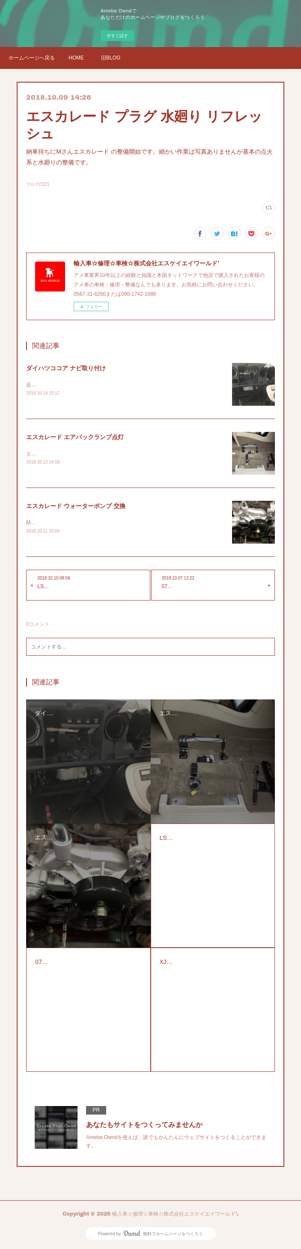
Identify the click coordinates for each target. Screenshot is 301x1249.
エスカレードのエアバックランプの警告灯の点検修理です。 (95, 454)
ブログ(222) (37, 184)
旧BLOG (110, 58)
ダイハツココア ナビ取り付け (66, 368)
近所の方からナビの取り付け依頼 (64, 385)
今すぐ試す (117, 35)
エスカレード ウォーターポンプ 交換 (75, 506)
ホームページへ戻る (32, 58)
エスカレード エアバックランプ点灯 (75, 437)
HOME (76, 58)
